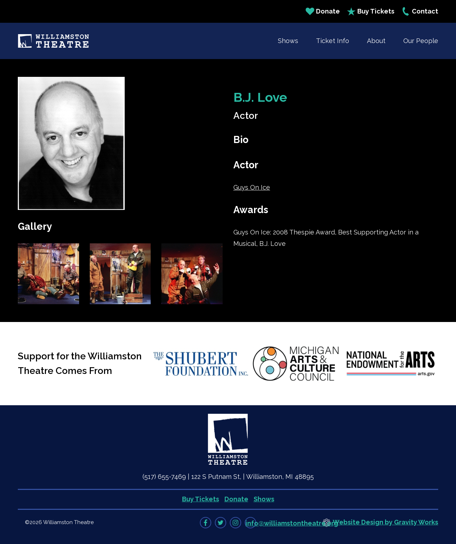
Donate (323, 11)
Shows (288, 40)
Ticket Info (332, 40)
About (376, 40)
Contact (419, 11)
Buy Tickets (370, 11)
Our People (420, 40)
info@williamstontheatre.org (291, 523)
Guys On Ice (251, 187)
